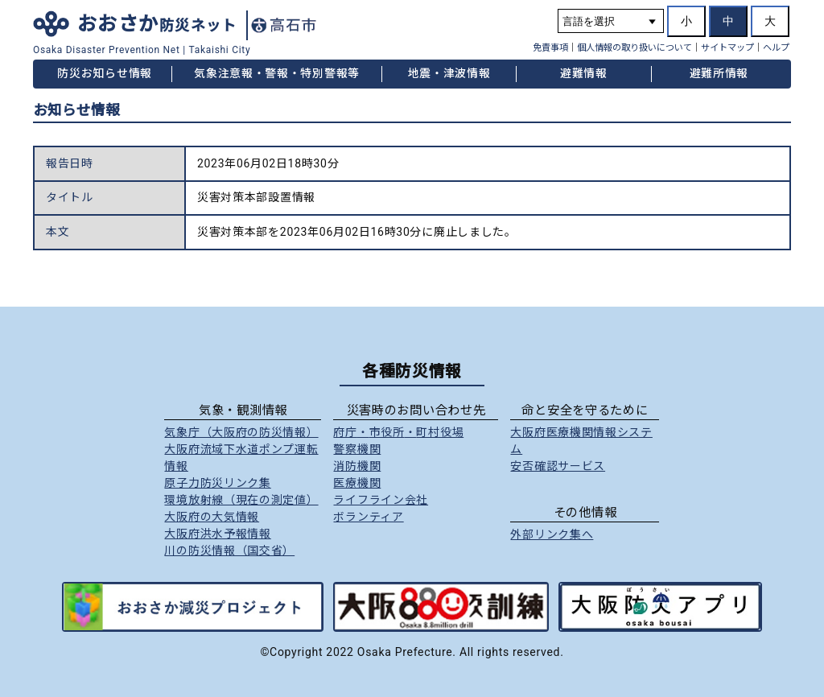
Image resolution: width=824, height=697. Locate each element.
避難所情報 (719, 73)
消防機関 (357, 466)
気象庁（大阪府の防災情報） (241, 432)
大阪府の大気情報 (211, 516)
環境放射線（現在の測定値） (241, 499)
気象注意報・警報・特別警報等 (277, 73)
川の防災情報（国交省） (229, 550)
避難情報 (584, 73)
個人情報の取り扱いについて (634, 48)
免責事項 (550, 48)
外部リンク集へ (551, 534)
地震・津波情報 (449, 73)
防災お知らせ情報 (104, 73)
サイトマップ (727, 48)
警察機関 (357, 449)
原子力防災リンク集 (217, 482)
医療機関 (357, 482)
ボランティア (368, 516)
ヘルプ (776, 48)
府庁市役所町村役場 (398, 432)
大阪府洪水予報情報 (217, 533)
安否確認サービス (557, 466)
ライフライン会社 (380, 499)
